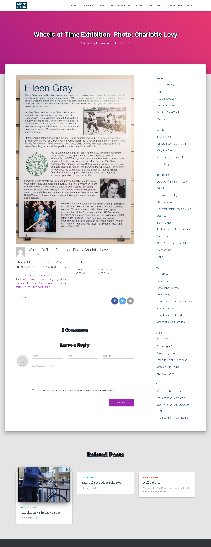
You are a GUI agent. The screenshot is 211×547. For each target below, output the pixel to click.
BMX (159, 91)
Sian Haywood (165, 202)
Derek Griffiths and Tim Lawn (173, 181)
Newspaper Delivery (168, 288)
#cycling (54, 279)
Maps (102, 5)
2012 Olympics (165, 84)
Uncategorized (28, 507)
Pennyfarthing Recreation (171, 397)
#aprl (44, 279)
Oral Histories (88, 5)
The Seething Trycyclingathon (173, 417)
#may (64, 283)
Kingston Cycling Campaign (172, 143)
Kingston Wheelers (167, 105)
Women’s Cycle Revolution (171, 157)
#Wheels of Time (31, 279)
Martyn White (164, 249)
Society (161, 5)
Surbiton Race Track (168, 112)
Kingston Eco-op (166, 150)
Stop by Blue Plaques (169, 366)
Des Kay (161, 215)
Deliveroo (162, 281)
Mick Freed (163, 188)
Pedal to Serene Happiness (172, 359)
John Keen (163, 274)
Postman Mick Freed (170, 315)
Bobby (160, 256)
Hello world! (152, 482)
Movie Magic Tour (167, 353)
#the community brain (39, 286)
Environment (164, 136)
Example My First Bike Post (102, 482)
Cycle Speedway (166, 98)
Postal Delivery (165, 308)
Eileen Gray (163, 164)
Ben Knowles (164, 222)
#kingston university (49, 283)
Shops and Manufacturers (171, 321)
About (190, 5)
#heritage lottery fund (26, 283)
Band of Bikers (165, 339)
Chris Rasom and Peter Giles (172, 243)
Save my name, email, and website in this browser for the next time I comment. (75, 390)
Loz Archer (33, 254)
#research (21, 286)
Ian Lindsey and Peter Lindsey (173, 229)
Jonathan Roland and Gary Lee (174, 208)
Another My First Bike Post (40, 512)
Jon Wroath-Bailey (167, 195)
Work (149, 5)
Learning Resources (120, 5)
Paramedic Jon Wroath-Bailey (175, 301)
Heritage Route (165, 373)
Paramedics (164, 294)
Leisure (138, 5)
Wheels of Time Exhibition (37, 275)
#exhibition (65, 279)
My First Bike (175, 5)
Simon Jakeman (166, 236)
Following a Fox (166, 346)
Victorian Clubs (165, 119)
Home (73, 5)
